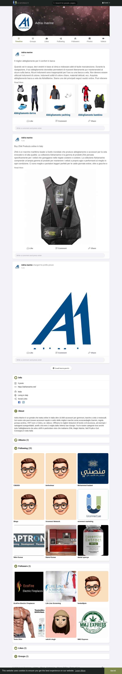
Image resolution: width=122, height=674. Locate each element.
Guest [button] (106, 3)
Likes (20, 648)
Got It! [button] (113, 671)
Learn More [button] (80, 671)
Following (23, 448)
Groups (22, 656)
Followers (23, 566)
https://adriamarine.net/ (27, 387)
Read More (18, 82)
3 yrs (23, 55)
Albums (22, 440)
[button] (64, 3)
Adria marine (44, 23)
